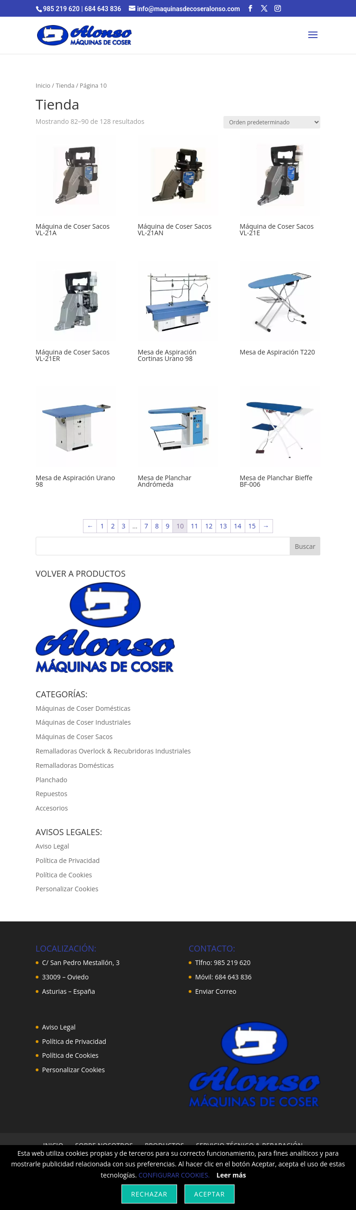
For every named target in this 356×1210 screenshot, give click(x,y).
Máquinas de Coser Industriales (83, 722)
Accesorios (52, 808)
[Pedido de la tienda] (271, 122)
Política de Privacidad (68, 860)
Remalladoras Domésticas (75, 765)
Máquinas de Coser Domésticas (83, 708)
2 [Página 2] (112, 525)
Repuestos (51, 793)
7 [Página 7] (146, 525)
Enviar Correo (215, 991)
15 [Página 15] (252, 525)
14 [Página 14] (238, 525)
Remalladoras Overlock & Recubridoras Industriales (113, 751)
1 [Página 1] (102, 525)
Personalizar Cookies (67, 888)
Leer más (231, 1175)
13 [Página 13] (223, 525)
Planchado (51, 779)
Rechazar (149, 1194)
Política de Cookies (64, 874)
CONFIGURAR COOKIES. (174, 1175)
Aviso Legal (52, 846)
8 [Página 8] (157, 525)
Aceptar (209, 1194)
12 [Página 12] (208, 525)
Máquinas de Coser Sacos (74, 736)
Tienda (65, 85)
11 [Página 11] (194, 525)
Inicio (43, 85)
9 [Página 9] (167, 525)
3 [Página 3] (123, 525)
